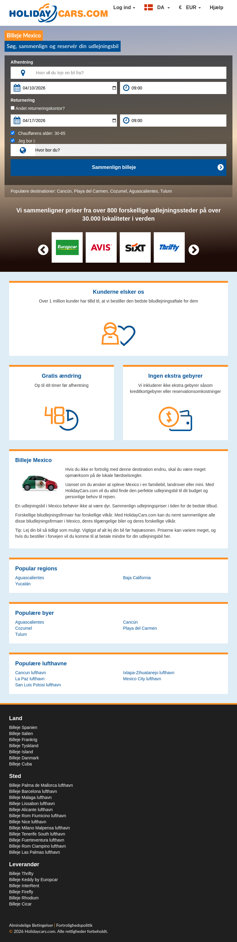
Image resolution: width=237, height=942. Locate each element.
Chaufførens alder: (38, 133)
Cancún (64, 191)
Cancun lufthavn (30, 672)
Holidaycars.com (40, 931)
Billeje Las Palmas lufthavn (34, 852)
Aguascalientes (143, 191)
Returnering (23, 100)
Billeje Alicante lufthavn (31, 809)
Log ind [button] (124, 7)
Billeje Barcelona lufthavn (33, 791)
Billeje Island (21, 751)
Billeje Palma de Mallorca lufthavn (41, 785)
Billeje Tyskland (23, 745)
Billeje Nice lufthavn (27, 821)
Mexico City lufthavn (142, 678)
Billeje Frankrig (23, 739)
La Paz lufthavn (30, 678)
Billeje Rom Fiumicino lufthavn (37, 815)
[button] (157, 7)
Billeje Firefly (21, 891)
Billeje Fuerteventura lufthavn (36, 840)
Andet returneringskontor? (38, 108)
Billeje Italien (21, 733)
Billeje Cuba (20, 764)
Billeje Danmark (24, 757)
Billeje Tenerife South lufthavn (37, 834)
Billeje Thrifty (21, 873)
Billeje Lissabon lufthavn (32, 803)
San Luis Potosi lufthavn (38, 684)
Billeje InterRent (24, 885)
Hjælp (216, 7)
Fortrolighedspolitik (74, 925)
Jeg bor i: (23, 140)
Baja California (137, 577)
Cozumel (118, 191)
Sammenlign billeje (157, 167)
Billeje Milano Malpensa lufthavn (39, 827)
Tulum (166, 191)
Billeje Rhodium (24, 897)
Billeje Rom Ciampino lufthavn (37, 846)
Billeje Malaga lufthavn (30, 797)
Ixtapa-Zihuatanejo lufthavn (148, 672)
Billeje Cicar (20, 904)
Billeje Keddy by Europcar (33, 879)
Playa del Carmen (91, 191)
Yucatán (23, 583)
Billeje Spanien (23, 727)
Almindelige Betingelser (31, 925)
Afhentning (22, 62)
